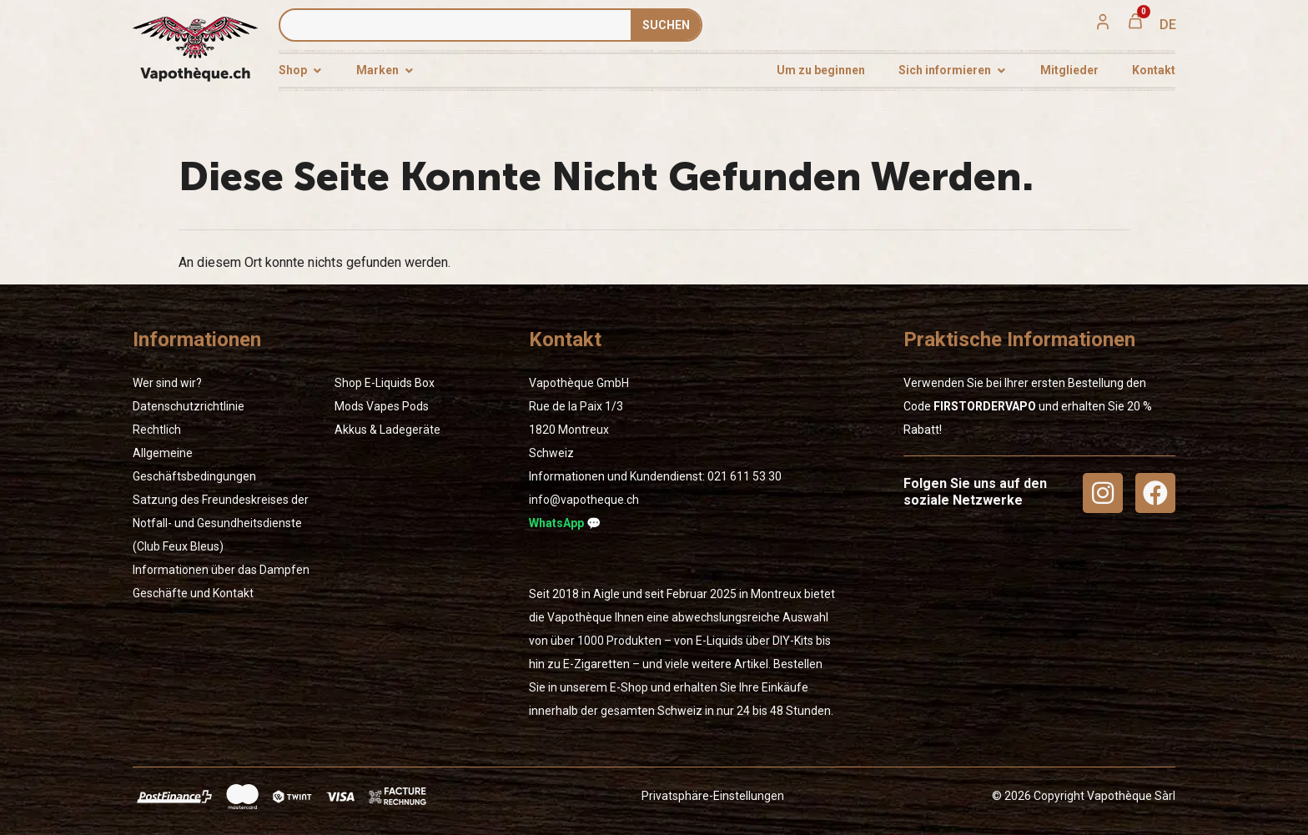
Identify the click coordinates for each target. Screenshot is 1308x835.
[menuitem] (1168, 25)
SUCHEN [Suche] (666, 25)
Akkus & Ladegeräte (387, 429)
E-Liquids (388, 383)
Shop (348, 383)
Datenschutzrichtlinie (188, 406)
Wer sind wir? (167, 383)
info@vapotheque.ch (584, 499)
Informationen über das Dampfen (221, 569)
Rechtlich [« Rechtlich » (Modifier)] (157, 429)
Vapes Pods (397, 406)
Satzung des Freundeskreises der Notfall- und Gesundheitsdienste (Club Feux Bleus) (221, 523)
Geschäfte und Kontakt (193, 593)
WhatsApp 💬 (565, 523)
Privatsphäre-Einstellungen (712, 795)
